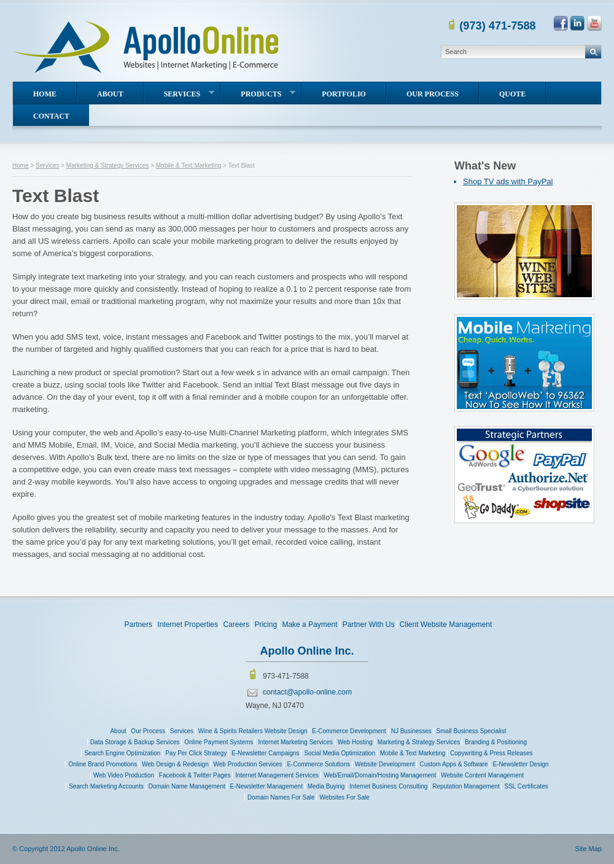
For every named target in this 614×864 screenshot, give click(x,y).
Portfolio (344, 94)
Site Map (588, 848)
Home (44, 94)
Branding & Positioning (496, 742)
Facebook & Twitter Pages (195, 775)
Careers (236, 624)
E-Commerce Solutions (318, 764)
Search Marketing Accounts (106, 786)
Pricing (265, 624)
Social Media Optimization (339, 753)
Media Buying (326, 786)
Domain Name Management (187, 786)
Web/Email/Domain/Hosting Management (380, 775)
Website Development (385, 764)
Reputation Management (466, 786)
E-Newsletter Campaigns (265, 753)
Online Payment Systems (218, 742)
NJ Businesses (411, 731)
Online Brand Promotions (102, 764)
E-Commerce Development (349, 731)
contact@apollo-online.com (307, 692)
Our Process (432, 94)
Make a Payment (309, 624)
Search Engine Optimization (122, 753)
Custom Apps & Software (453, 764)
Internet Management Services (277, 775)
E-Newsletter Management (266, 786)
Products (268, 93)
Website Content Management (482, 775)
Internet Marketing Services (295, 742)
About (110, 94)
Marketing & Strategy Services (107, 165)
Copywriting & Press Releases (491, 753)
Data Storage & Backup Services (135, 742)
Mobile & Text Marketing (189, 165)
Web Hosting (355, 742)
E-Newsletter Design (520, 764)
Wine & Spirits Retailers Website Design (253, 731)
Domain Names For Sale (280, 797)
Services (189, 93)
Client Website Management (446, 624)
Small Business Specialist (472, 731)
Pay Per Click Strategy (196, 753)
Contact (51, 116)
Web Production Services (248, 764)
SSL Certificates (526, 786)
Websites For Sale (344, 797)
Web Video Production (123, 775)
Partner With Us (369, 624)
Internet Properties (187, 624)
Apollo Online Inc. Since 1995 (147, 47)
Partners (138, 624)
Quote (512, 94)
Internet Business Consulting (388, 786)
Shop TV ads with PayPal (508, 181)
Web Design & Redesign (175, 764)
